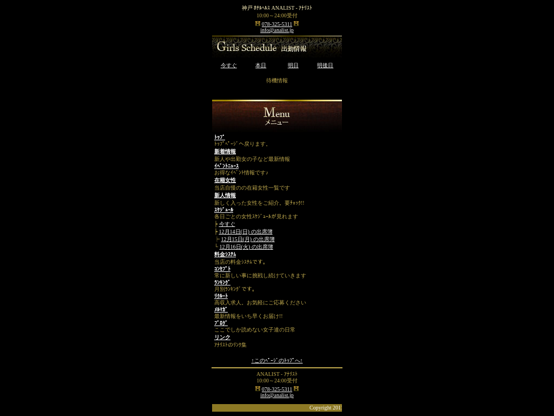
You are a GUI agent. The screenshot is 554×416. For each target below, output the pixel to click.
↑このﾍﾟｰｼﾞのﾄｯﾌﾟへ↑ (277, 360)
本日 (260, 65)
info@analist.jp (277, 30)
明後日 (325, 65)
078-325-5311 (277, 24)
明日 (293, 65)
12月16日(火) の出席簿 (246, 247)
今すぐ (229, 65)
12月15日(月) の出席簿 (248, 239)
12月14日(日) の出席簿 (246, 232)
